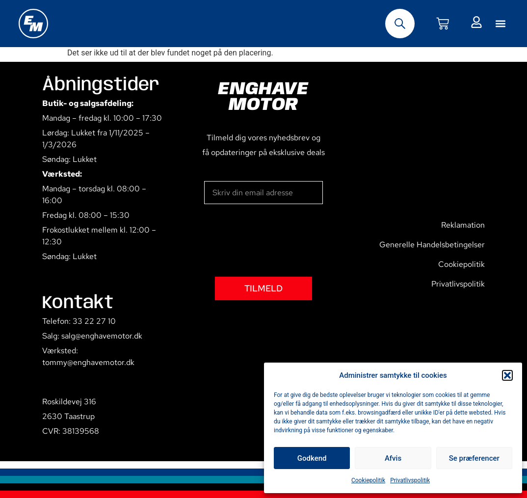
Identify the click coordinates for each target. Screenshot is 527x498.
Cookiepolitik (368, 480)
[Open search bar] (400, 23)
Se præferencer (474, 458)
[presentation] (278, 240)
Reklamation (463, 225)
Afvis (393, 458)
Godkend (312, 458)
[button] (507, 375)
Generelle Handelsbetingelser (432, 244)
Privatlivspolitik (410, 480)
